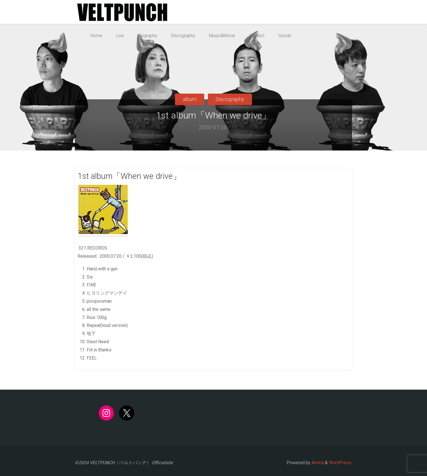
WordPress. (340, 462)
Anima (317, 462)
